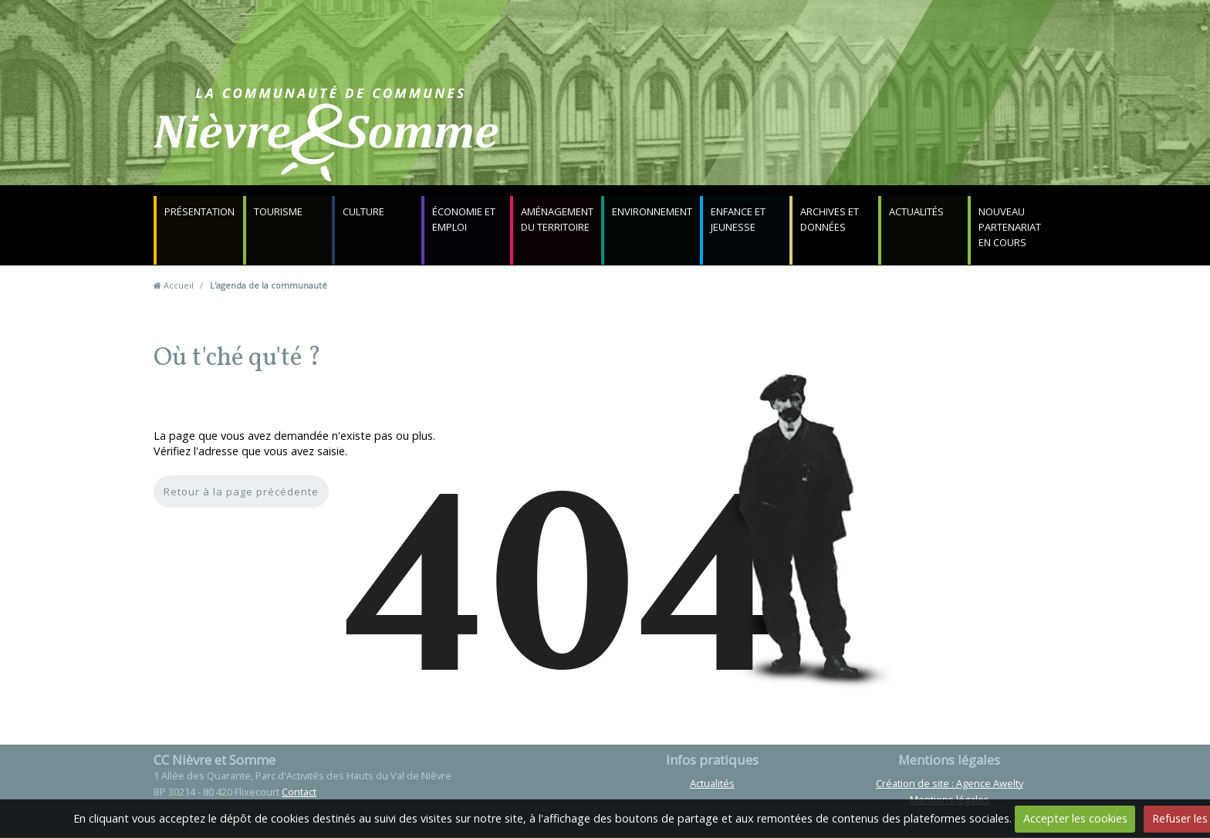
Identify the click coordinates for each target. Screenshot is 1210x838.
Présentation (200, 212)
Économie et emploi (463, 220)
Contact (791, 142)
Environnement (653, 212)
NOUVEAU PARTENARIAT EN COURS (1010, 227)
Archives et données (831, 220)
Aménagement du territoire (557, 220)
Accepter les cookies (1075, 818)
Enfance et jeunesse (739, 220)
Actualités (918, 212)
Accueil (179, 286)
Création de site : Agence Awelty (949, 784)
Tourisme (279, 212)
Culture (364, 212)
